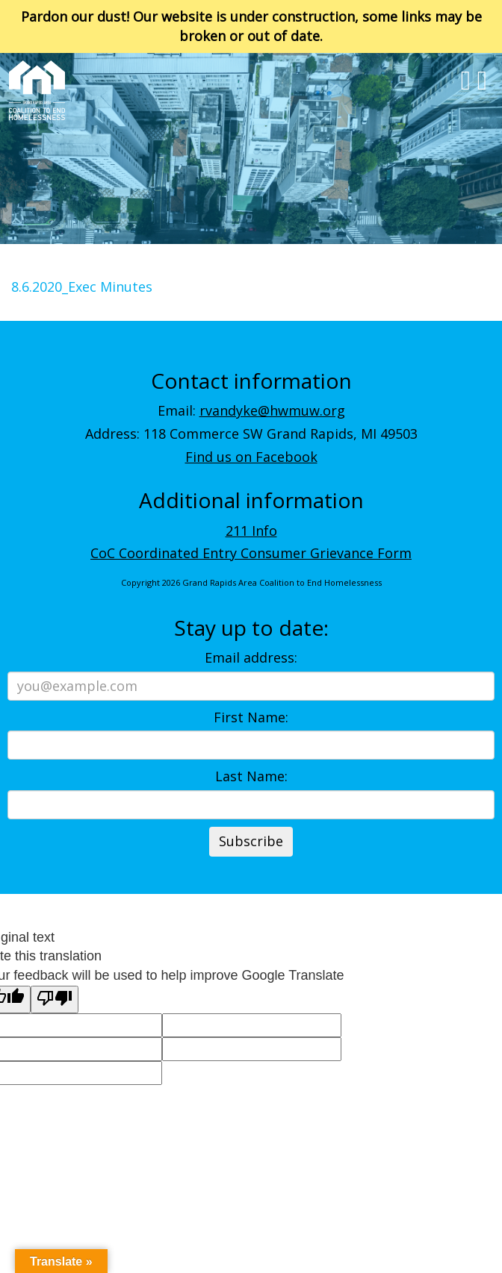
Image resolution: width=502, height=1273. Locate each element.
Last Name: (251, 776)
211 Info (251, 530)
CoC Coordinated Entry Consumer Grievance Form (251, 553)
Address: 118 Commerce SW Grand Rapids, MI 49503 (251, 433)
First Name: (251, 717)
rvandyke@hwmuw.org (272, 410)
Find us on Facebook (251, 457)
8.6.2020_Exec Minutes (81, 286)
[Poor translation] (54, 1000)
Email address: (251, 657)
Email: (251, 410)
